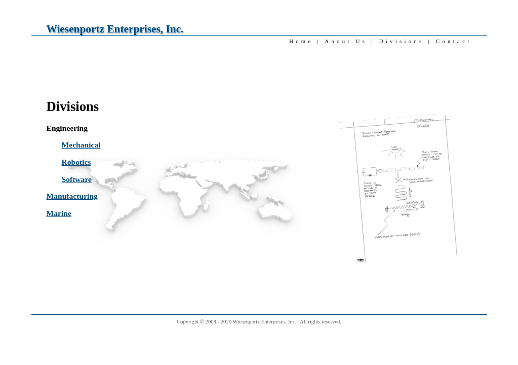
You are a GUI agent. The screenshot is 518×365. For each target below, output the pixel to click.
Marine (59, 213)
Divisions (401, 41)
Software (77, 179)
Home (301, 41)
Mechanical (81, 144)
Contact (453, 41)
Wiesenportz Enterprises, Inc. (115, 29)
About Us (346, 41)
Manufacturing (72, 196)
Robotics (76, 162)
